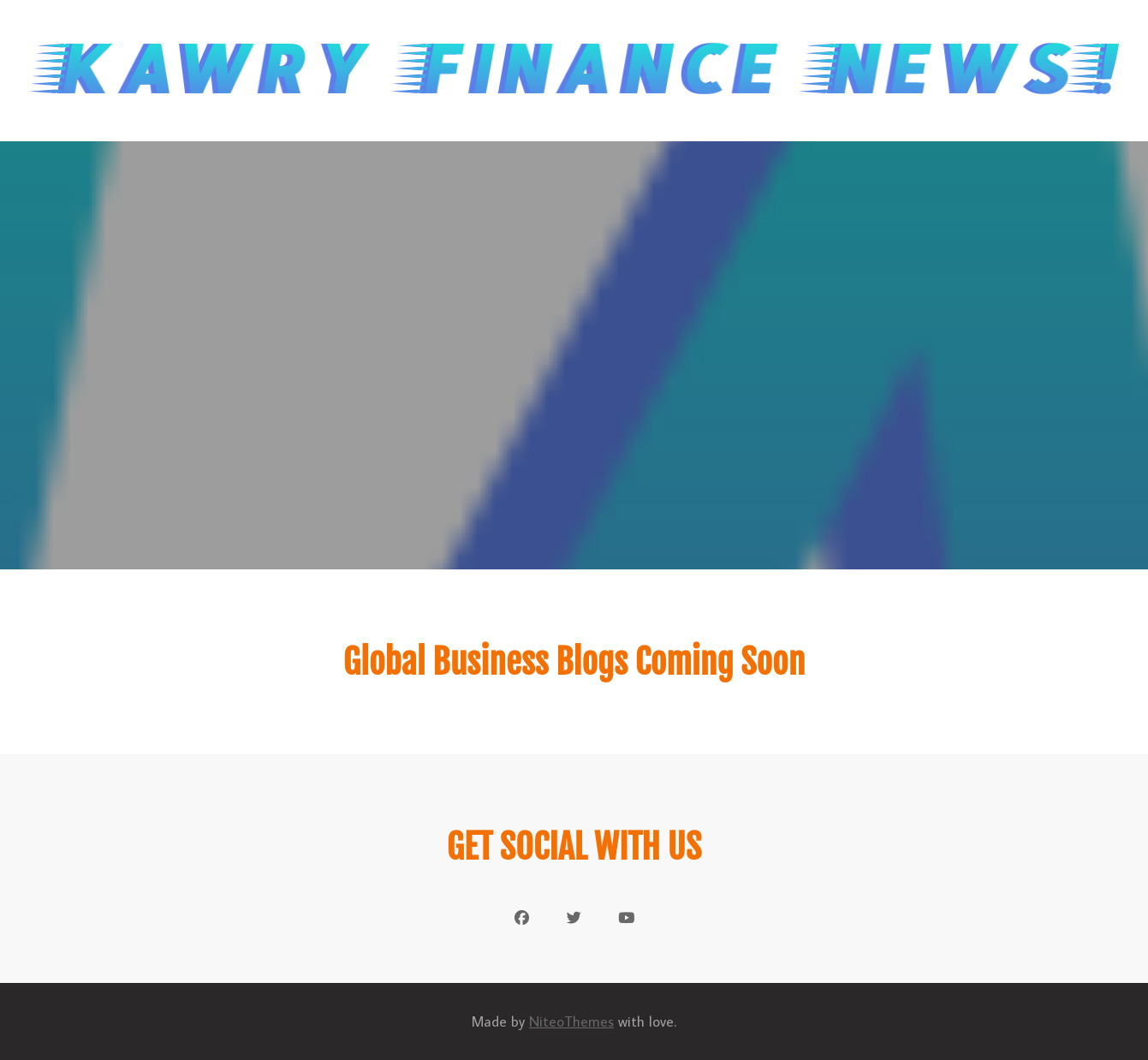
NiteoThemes (571, 1021)
